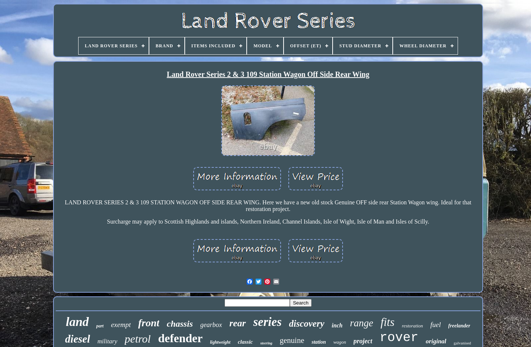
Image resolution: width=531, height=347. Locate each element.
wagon (339, 342)
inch (337, 325)
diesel (77, 339)
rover (399, 337)
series (267, 322)
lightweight (220, 342)
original (436, 341)
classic (245, 342)
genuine (292, 340)
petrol (138, 339)
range (361, 323)
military (107, 341)
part (100, 326)
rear (237, 323)
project (363, 341)
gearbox (211, 325)
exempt (121, 325)
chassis (180, 324)
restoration (412, 326)
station (319, 342)
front (149, 323)
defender (180, 338)
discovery (306, 324)
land (77, 322)
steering (266, 343)
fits (388, 322)
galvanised (462, 343)
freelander (459, 326)
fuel (435, 325)
